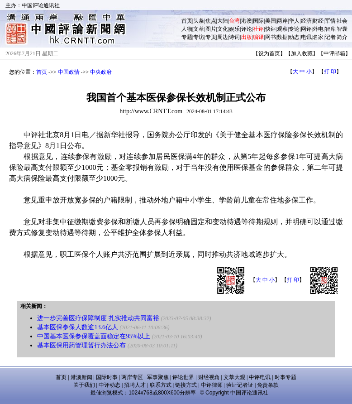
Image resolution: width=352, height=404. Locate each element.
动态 (294, 37)
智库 (330, 29)
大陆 (222, 21)
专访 (198, 37)
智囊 (342, 29)
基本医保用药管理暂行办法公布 (81, 345)
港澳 (246, 21)
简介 (342, 37)
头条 (198, 21)
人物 (186, 29)
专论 (294, 29)
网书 (270, 37)
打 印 (330, 71)
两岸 (282, 21)
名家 (318, 37)
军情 (330, 21)
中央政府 (101, 72)
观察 (282, 29)
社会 (342, 21)
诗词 (234, 37)
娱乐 (234, 29)
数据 (282, 37)
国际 (258, 21)
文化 (222, 29)
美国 (270, 21)
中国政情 (69, 72)
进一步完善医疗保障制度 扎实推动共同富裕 (98, 318)
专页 (210, 37)
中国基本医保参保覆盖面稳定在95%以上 (93, 336)
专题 (186, 37)
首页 (186, 21)
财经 (318, 21)
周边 (222, 37)
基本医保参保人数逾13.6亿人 (77, 327)
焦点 (210, 21)
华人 (294, 21)
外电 (318, 29)
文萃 (198, 29)
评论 (246, 29)
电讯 (306, 37)
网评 (306, 29)
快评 (270, 29)
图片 (210, 29)
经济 (306, 21)
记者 (330, 37)
